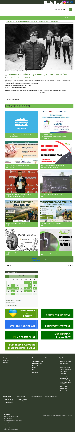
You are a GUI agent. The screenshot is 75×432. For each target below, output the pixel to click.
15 (26, 288)
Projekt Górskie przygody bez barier (17, 224)
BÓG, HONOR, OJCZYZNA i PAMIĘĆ (53, 195)
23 (30, 291)
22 (26, 291)
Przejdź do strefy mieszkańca (1, 32)
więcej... (6, 424)
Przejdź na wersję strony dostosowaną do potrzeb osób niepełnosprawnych (48, 2)
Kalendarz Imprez (7, 396)
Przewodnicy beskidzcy (65, 391)
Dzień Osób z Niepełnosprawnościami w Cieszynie (19, 166)
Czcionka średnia (58, 2)
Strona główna (45, 2)
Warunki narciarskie (64, 388)
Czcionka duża (61, 2)
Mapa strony (51, 2)
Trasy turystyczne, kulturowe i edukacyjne (65, 379)
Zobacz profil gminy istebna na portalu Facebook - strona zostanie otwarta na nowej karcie (68, 2)
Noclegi (5, 358)
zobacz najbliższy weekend (13, 300)
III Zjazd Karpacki (21, 396)
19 (12, 291)
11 (8, 288)
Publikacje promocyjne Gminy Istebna (65, 370)
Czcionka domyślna (55, 2)
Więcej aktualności (36, 259)
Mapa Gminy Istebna (65, 367)
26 (12, 294)
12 (12, 288)
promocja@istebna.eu (9, 422)
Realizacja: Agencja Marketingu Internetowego (54, 415)
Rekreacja (5, 362)
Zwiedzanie (48, 358)
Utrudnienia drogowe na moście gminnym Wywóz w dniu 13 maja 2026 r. (54, 166)
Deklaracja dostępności (36, 396)
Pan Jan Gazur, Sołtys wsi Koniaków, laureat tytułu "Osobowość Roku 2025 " (19, 195)
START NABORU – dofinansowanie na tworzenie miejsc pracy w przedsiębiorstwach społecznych (55, 136)
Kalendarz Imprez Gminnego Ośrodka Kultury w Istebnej (9, 401)
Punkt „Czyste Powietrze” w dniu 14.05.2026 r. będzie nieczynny (21, 136)
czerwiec (36, 276)
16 (30, 288)
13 (17, 288)
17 (34, 288)
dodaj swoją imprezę (12, 305)
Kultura (32, 358)
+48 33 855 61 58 (10, 420)
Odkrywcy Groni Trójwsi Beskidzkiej (52, 224)
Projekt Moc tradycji (37, 363)
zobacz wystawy (11, 303)
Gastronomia (6, 360)
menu (66, 18)
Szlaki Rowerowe (64, 386)
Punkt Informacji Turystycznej (64, 364)
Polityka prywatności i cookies (11, 429)
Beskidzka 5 (63, 373)
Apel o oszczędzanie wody (50, 253)
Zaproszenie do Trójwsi (65, 361)
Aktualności (9, 21)
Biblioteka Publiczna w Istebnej (37, 366)
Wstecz (9, 265)
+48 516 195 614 (18, 420)
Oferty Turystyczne (64, 376)
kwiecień (7, 276)
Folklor (33, 370)
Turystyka (61, 358)
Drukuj (71, 265)
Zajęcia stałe (35, 372)
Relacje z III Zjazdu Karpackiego (23, 400)
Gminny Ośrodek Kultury (37, 361)
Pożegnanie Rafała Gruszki (16, 253)
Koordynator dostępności (51, 396)
